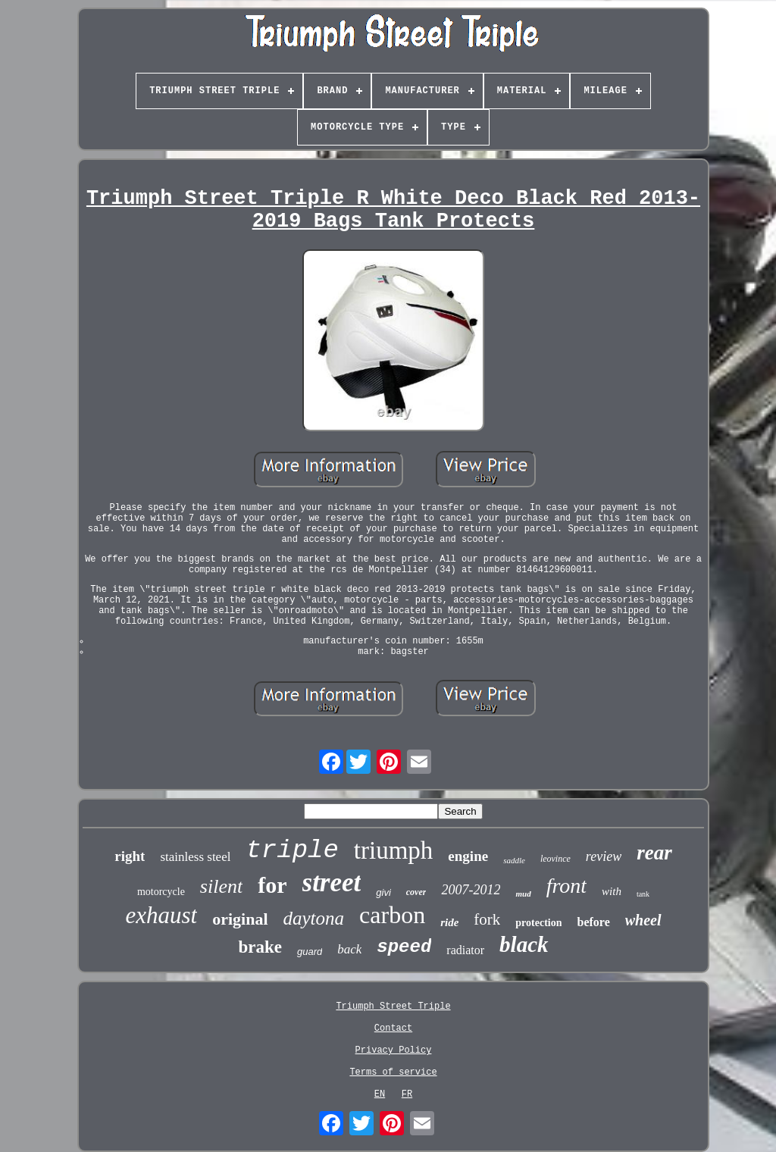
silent (221, 886)
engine (468, 856)
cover (416, 892)
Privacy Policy (393, 1050)
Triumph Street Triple (393, 1006)
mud (522, 893)
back (349, 949)
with (611, 891)
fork (487, 919)
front (566, 885)
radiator (465, 950)
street (331, 882)
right (129, 856)
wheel (643, 920)
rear (654, 852)
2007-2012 (470, 889)
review (603, 856)
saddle (514, 860)
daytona (314, 918)
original (240, 918)
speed (404, 947)
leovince (555, 858)
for (272, 884)
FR (407, 1094)
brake (260, 947)
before (593, 922)
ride (449, 922)
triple (292, 850)
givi (383, 892)
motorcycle (161, 891)
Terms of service (392, 1072)
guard (309, 951)
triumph (393, 850)
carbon (392, 914)
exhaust (161, 915)
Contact (393, 1028)
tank (643, 894)
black (523, 944)
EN (379, 1094)
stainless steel (195, 857)
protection (538, 922)
